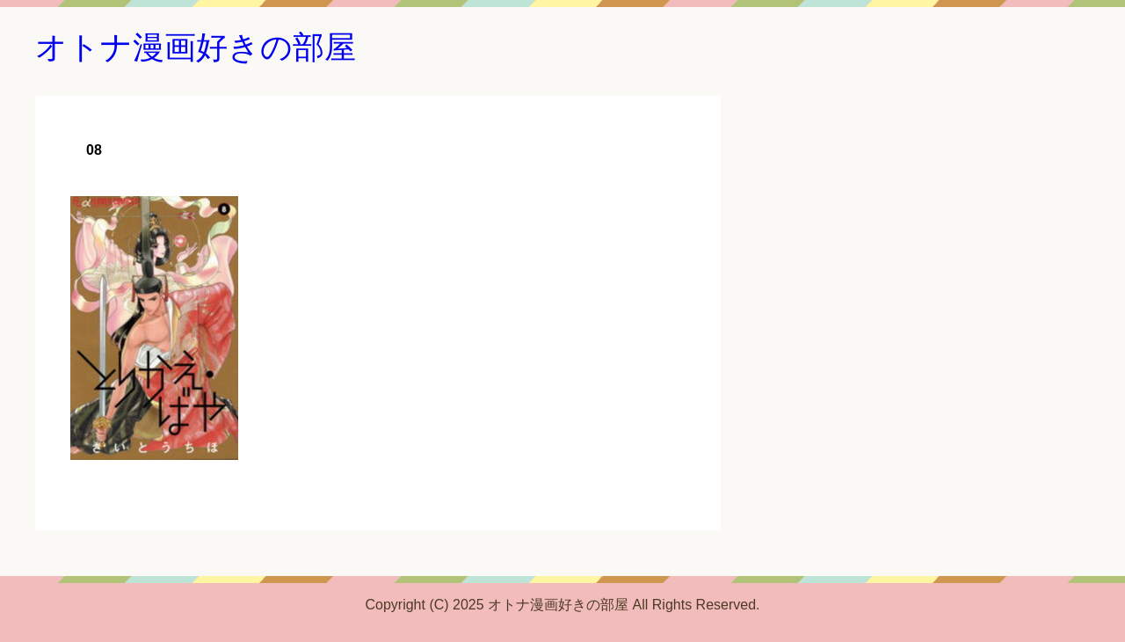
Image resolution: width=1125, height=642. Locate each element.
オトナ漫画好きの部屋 (195, 47)
